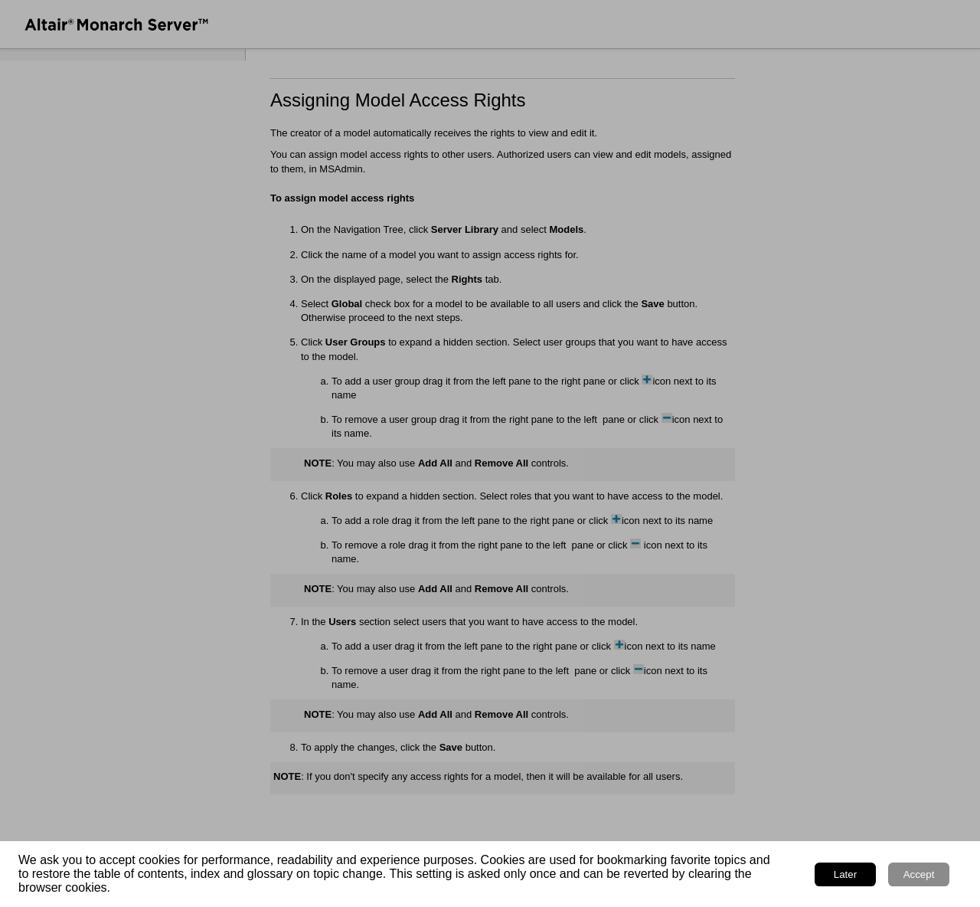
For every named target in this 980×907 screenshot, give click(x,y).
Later (845, 874)
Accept (919, 874)
